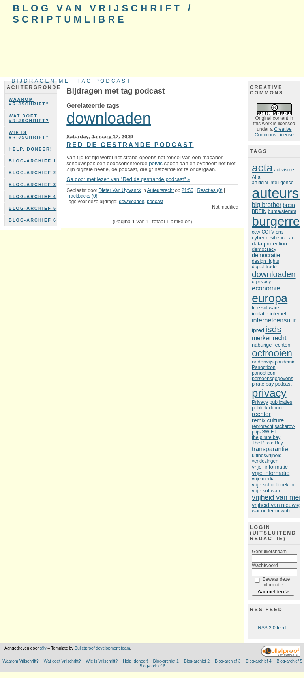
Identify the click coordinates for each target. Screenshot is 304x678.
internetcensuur (274, 320)
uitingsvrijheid (266, 455)
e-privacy (261, 281)
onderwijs (263, 362)
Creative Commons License (274, 131)
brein (289, 205)
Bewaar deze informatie (276, 582)
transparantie (270, 449)
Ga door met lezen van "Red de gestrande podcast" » (128, 179)
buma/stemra (282, 211)
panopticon (263, 373)
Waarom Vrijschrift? (29, 101)
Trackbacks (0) (81, 196)
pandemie (285, 362)
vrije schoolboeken (273, 485)
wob (285, 511)
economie (266, 288)
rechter (261, 414)
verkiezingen (265, 461)
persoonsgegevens (272, 378)
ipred (258, 330)
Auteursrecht (160, 190)
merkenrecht (269, 338)
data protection (269, 244)
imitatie (260, 313)
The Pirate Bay (267, 443)
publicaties (281, 402)
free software (265, 308)
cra (279, 232)
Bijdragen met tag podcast (71, 81)
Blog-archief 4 (32, 196)
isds (273, 329)
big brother (266, 205)
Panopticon (264, 367)
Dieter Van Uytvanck (120, 190)
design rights (265, 261)
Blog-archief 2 (32, 172)
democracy (264, 249)
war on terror (266, 511)
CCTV (267, 232)
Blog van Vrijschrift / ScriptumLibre (103, 13)
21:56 (187, 190)
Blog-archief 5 (32, 208)
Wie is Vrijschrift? (29, 134)
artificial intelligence (272, 182)
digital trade (264, 266)
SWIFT (269, 432)
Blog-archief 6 (32, 220)
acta (262, 168)
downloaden (108, 118)
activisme (284, 170)
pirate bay (263, 384)
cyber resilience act (274, 238)
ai (259, 177)
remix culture (268, 420)
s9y (43, 648)
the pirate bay (266, 437)
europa (269, 298)
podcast (155, 201)
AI (254, 177)
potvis (156, 163)
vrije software (267, 490)
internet (278, 313)
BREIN (259, 211)
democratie (266, 255)
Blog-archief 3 (32, 184)
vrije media (263, 479)
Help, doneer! (31, 149)
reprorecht (262, 426)
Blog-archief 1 (32, 160)
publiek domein (268, 408)
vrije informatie (270, 467)
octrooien (272, 353)
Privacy (260, 402)
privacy (269, 393)
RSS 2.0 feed (272, 628)
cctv (256, 232)
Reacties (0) (209, 190)
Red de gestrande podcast (129, 144)
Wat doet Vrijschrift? (29, 118)
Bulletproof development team (102, 648)
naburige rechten (271, 345)
